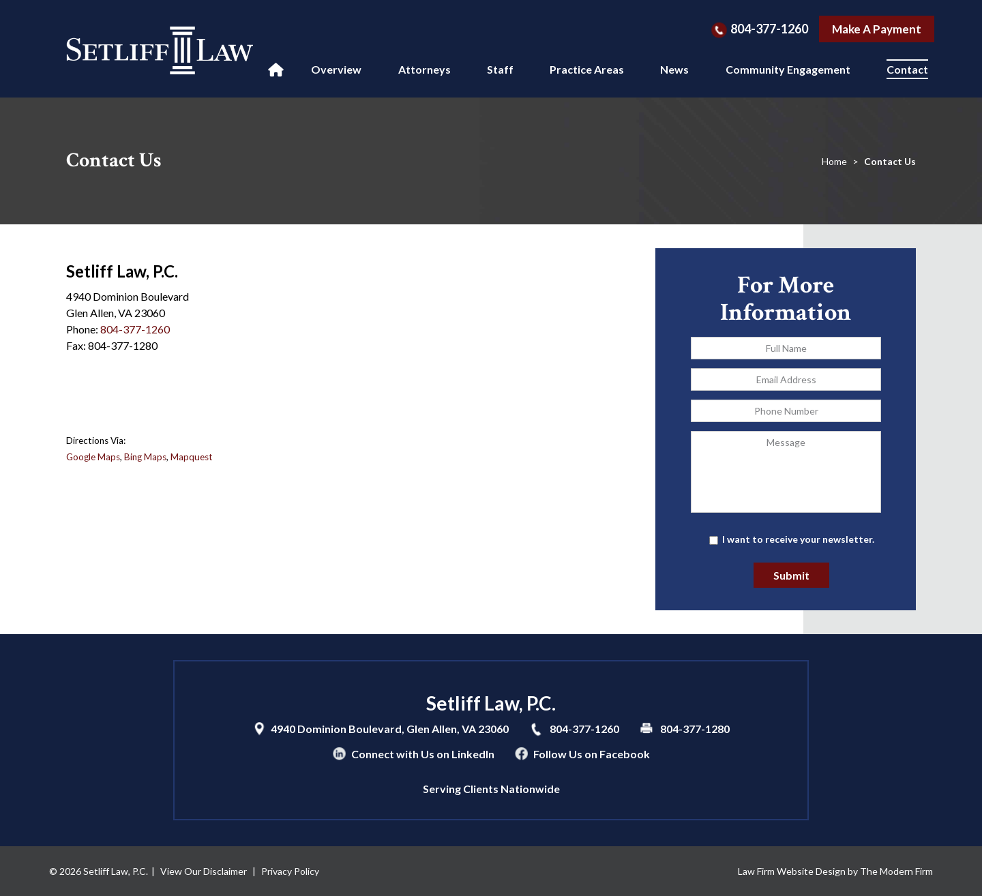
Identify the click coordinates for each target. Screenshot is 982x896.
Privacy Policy (290, 871)
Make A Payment (876, 29)
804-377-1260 (769, 28)
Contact (907, 69)
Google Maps (93, 456)
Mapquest (191, 456)
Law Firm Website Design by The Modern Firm (835, 871)
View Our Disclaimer (203, 871)
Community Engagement (788, 69)
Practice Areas (587, 69)
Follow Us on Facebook (591, 753)
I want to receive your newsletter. (798, 539)
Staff (500, 69)
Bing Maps (145, 456)
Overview (336, 69)
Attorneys (424, 69)
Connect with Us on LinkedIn (422, 753)
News (674, 69)
